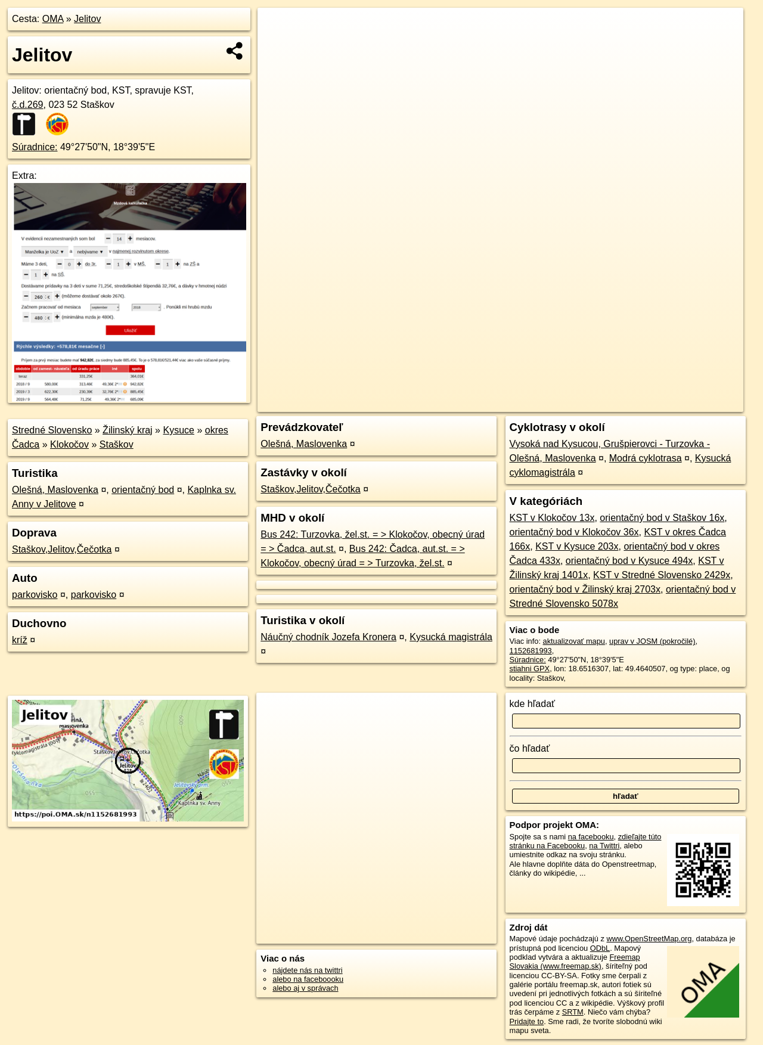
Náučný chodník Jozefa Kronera (328, 637)
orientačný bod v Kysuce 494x (629, 561)
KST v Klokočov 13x (552, 518)
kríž (19, 640)
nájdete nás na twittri (307, 970)
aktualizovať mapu (574, 641)
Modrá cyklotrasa (645, 458)
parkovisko (34, 595)
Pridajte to (527, 1021)
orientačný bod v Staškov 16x (662, 518)
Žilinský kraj (128, 430)
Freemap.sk (599, 403)
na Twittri (604, 845)
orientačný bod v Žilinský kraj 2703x (585, 589)
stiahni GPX (530, 668)
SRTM (573, 1011)
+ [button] (278, 28)
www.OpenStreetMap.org (648, 938)
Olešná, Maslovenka (55, 490)
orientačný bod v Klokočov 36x (574, 532)
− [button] (278, 46)
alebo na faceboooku (307, 979)
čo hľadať (530, 748)
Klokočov (69, 444)
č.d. (28, 105)
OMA (53, 19)
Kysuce (178, 430)
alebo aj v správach (305, 988)
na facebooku (591, 836)
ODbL (600, 948)
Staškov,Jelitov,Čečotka (61, 549)
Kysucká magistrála (451, 637)
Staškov (117, 444)
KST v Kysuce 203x (576, 546)
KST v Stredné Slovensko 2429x (661, 575)
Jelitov (87, 19)
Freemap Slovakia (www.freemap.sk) (575, 961)
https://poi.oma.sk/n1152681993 (689, 403)
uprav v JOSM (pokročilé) (652, 641)
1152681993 (531, 650)
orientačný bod (142, 490)
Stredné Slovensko (52, 430)
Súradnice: (35, 147)
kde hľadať (533, 704)
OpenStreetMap (537, 403)
